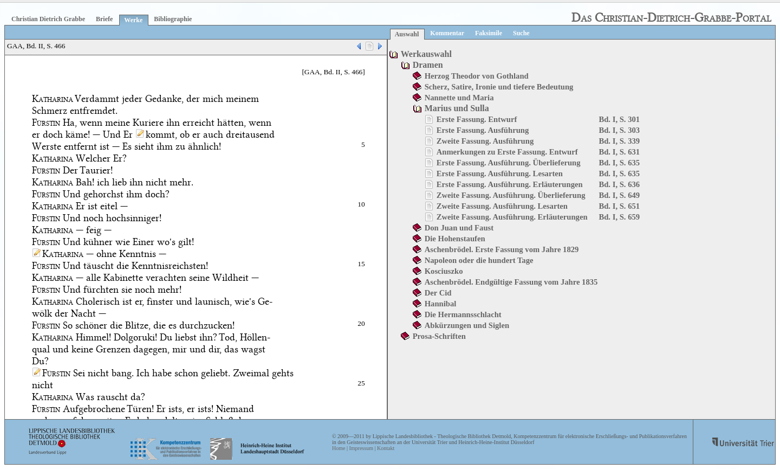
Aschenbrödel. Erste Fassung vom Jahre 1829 (502, 249)
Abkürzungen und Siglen (467, 325)
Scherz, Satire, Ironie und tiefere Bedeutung (499, 86)
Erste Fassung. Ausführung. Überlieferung (509, 162)
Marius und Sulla (457, 108)
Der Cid (438, 292)
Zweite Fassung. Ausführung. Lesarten (502, 206)
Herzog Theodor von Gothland (477, 76)
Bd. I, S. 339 (619, 141)
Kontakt (385, 448)
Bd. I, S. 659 (619, 217)
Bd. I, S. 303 (619, 130)
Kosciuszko (444, 271)
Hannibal (441, 303)
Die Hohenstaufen (455, 238)
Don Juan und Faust (459, 227)
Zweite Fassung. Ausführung (485, 141)
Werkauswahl (426, 54)
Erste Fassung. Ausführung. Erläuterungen (510, 184)
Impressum (361, 448)
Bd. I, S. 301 (619, 119)
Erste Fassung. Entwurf (477, 119)
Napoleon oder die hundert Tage (479, 260)
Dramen (428, 64)
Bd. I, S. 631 (619, 151)
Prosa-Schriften (439, 336)
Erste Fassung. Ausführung (483, 130)
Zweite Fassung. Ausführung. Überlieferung (511, 195)
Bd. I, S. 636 (619, 184)
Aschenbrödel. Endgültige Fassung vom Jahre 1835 (511, 282)
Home (338, 448)
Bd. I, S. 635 (619, 162)
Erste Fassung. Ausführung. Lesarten (500, 173)
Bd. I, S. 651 (619, 206)
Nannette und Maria (459, 97)
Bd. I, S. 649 (619, 195)
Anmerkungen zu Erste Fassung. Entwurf (507, 151)
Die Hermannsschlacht (463, 314)
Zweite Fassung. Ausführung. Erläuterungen (512, 217)
